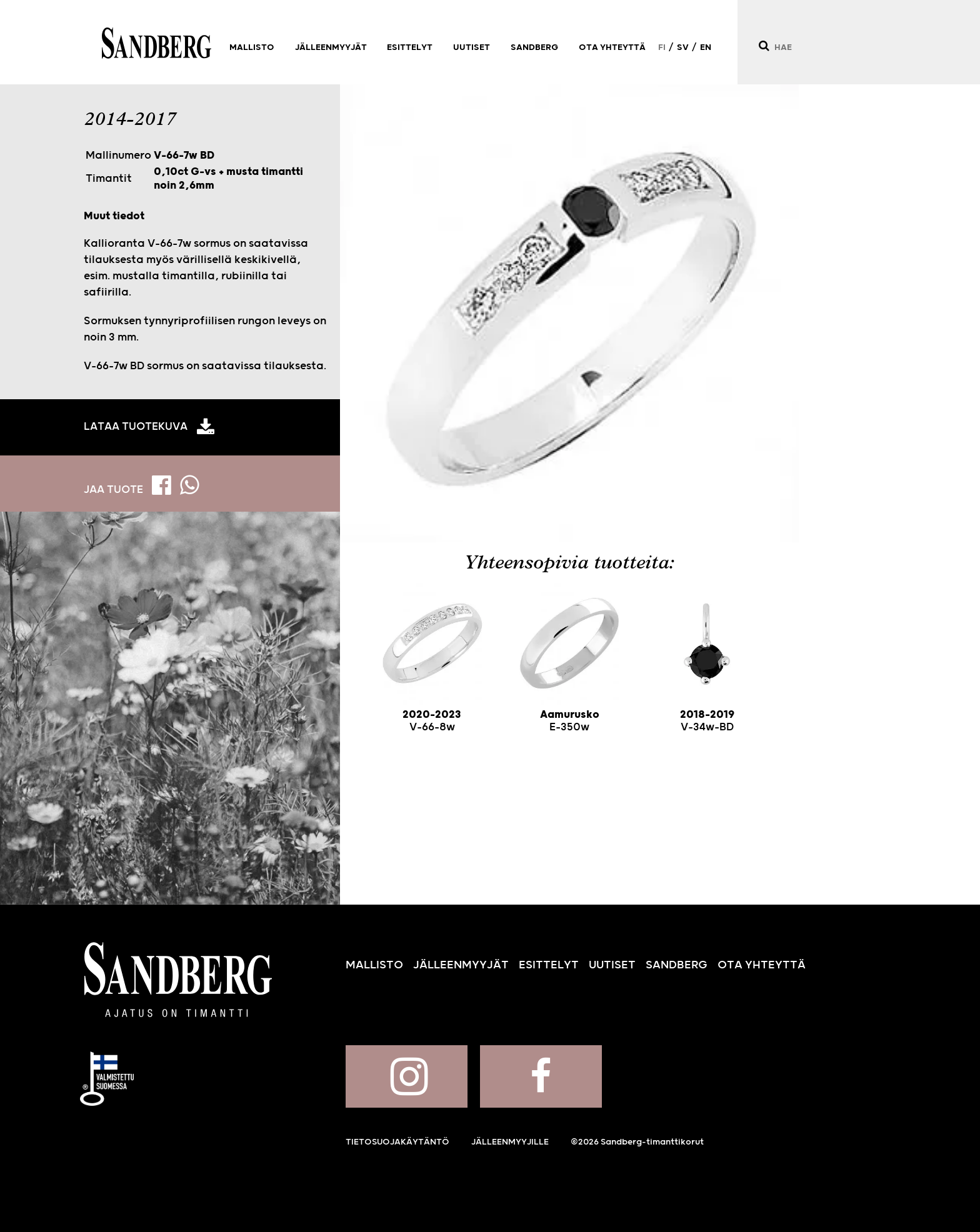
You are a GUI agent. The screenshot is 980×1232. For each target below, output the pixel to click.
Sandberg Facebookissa (541, 1076)
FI (662, 47)
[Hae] (763, 45)
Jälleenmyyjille (510, 1142)
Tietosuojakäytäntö (397, 1142)
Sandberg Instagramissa (407, 1076)
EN (705, 47)
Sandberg (156, 43)
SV (683, 47)
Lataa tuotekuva (136, 426)
